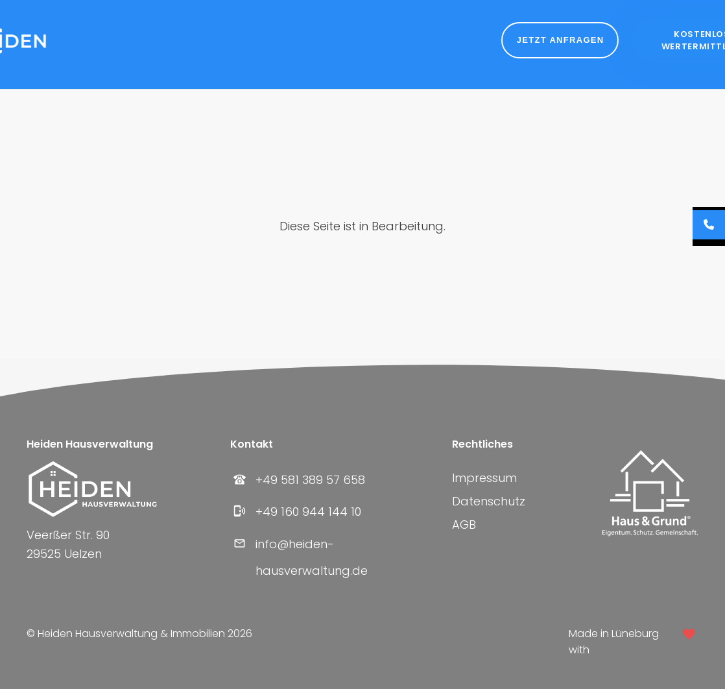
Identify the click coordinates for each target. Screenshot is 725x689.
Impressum (484, 478)
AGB (464, 524)
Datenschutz (488, 501)
